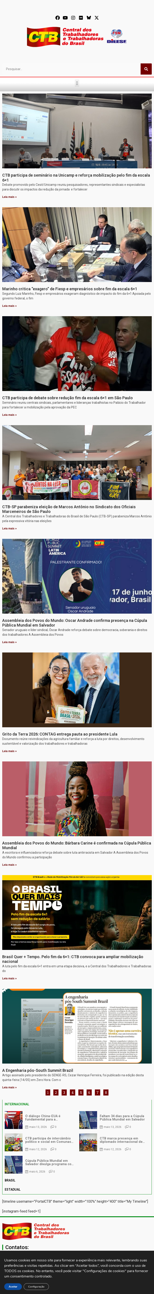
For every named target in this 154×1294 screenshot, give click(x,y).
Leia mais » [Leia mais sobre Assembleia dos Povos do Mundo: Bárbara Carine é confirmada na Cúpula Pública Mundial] (9, 864)
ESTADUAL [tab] (13, 1189)
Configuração (37, 1286)
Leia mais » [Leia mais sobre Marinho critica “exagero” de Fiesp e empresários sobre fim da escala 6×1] (9, 305)
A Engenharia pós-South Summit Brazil (37, 1070)
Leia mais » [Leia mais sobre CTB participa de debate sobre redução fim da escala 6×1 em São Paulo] (9, 414)
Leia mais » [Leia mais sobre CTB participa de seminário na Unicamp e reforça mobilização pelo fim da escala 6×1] (9, 197)
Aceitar (13, 1286)
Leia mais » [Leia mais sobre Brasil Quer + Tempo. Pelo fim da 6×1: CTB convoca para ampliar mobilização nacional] (9, 978)
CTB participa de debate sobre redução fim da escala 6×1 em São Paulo (67, 397)
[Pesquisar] (146, 69)
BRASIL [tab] (10, 1180)
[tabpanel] (77, 1142)
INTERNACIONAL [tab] (17, 1104)
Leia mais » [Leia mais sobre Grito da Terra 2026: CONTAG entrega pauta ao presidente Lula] (9, 751)
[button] (77, 83)
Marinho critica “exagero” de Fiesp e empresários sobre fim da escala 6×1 (69, 288)
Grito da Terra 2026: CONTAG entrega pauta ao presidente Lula (59, 734)
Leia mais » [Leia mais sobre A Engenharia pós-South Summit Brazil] (9, 1087)
